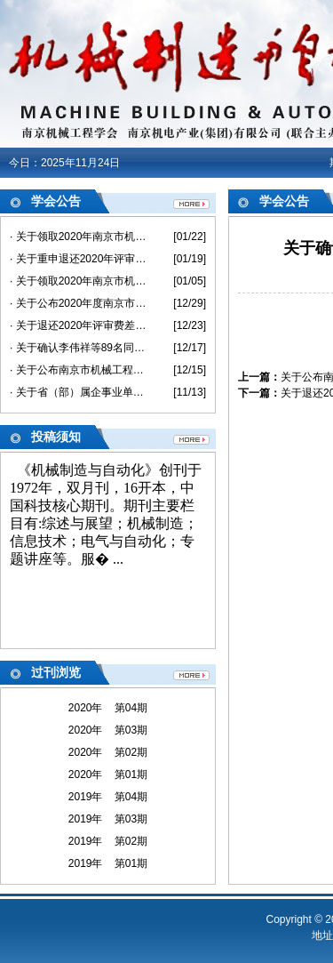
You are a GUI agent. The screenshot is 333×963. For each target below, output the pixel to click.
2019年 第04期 (107, 796)
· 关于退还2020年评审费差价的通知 (78, 325)
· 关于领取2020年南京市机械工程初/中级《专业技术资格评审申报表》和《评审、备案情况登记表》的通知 (78, 281)
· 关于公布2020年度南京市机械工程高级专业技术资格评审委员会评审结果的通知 (78, 303)
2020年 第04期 (107, 708)
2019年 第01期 (107, 863)
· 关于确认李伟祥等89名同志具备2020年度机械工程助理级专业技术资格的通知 (78, 347)
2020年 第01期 (107, 774)
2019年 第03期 (107, 819)
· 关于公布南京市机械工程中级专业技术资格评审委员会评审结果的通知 (78, 370)
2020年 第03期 (107, 730)
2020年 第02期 (107, 752)
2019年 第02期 (107, 841)
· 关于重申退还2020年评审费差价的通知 (78, 259)
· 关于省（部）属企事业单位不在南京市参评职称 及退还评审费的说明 (78, 392)
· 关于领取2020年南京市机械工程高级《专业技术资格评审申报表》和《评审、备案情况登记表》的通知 (78, 236)
